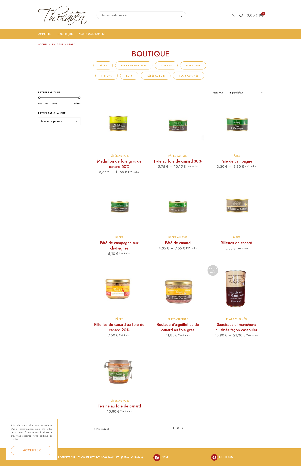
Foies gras (193, 65)
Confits (166, 65)
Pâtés (103, 65)
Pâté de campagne (236, 161)
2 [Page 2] (178, 428)
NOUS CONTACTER (92, 34)
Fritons (106, 76)
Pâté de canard (178, 243)
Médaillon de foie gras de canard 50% (119, 164)
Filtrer (77, 103)
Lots (129, 76)
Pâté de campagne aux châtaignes (119, 245)
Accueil (44, 34)
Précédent (102, 429)
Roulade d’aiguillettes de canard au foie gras (178, 327)
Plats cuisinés (188, 76)
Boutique (65, 34)
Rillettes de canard (236, 243)
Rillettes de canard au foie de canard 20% (119, 327)
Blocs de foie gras (133, 65)
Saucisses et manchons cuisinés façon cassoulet (236, 327)
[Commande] (246, 92)
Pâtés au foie (156, 76)
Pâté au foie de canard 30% (178, 161)
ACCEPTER (32, 450)
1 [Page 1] (173, 428)
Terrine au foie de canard (119, 406)
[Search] (180, 15)
